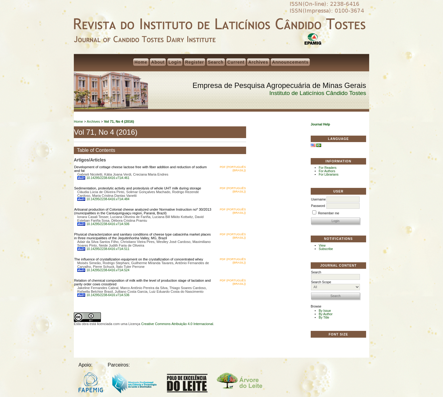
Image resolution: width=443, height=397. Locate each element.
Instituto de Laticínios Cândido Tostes (317, 93)
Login (175, 62)
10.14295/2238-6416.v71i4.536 (108, 295)
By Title (324, 317)
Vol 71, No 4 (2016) (119, 121)
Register (194, 62)
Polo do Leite (189, 383)
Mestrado (136, 383)
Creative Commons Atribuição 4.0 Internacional (177, 324)
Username (318, 199)
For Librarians (328, 174)
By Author (326, 314)
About (158, 62)
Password (318, 206)
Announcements (290, 62)
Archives (258, 62)
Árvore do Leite (241, 381)
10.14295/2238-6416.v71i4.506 (108, 224)
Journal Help (320, 124)
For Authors (327, 171)
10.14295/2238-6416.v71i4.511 (108, 249)
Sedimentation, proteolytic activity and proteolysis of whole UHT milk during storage (137, 188)
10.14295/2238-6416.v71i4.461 (108, 178)
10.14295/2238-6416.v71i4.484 (108, 199)
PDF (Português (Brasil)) (233, 168)
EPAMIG (313, 40)
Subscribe (326, 249)
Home (140, 62)
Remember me (328, 213)
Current (235, 62)
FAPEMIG (90, 382)
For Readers (328, 167)
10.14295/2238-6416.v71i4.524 (108, 270)
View (322, 245)
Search (216, 62)
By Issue (325, 310)
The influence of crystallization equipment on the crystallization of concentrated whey (138, 259)
